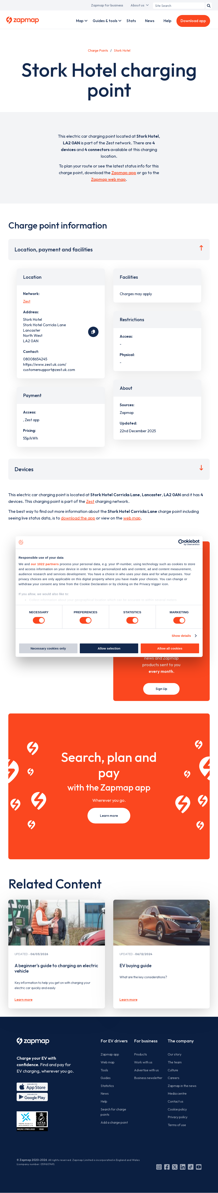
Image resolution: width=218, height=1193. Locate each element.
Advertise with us (146, 1070)
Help (167, 20)
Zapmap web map (108, 179)
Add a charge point (114, 1122)
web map (132, 518)
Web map (108, 1062)
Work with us (143, 1062)
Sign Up (161, 689)
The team (175, 1062)
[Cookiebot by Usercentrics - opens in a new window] (181, 542)
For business (146, 1040)
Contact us (175, 1101)
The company (181, 1040)
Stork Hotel (122, 50)
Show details (181, 635)
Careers (173, 1078)
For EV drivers (114, 1040)
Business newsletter (148, 1078)
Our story (174, 1054)
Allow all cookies (169, 648)
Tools (104, 1070)
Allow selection (109, 648)
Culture (173, 1070)
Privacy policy (177, 1117)
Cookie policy (177, 1109)
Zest (26, 301)
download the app (78, 518)
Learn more (109, 815)
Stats (131, 20)
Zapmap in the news (182, 1086)
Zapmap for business (107, 5)
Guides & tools (105, 20)
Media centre (177, 1093)
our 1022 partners (45, 564)
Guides (106, 1078)
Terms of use (177, 1125)
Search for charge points (113, 1112)
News (149, 20)
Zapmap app (123, 172)
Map (80, 20)
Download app (193, 20)
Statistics (107, 1086)
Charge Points (98, 50)
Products (140, 1054)
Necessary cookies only (48, 648)
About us (137, 5)
